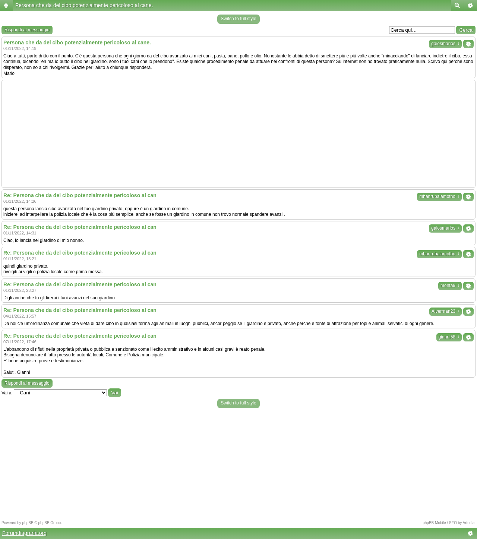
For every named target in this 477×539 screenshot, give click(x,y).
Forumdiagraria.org (24, 533)
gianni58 (449, 337)
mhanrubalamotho (439, 196)
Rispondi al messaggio (27, 29)
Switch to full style (238, 18)
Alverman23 (445, 311)
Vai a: (7, 392)
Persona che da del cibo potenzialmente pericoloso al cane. (84, 5)
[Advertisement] (238, 134)
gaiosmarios (445, 43)
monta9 (449, 285)
